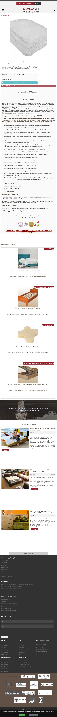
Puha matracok (40, 653)
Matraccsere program (6, 608)
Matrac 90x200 (4, 668)
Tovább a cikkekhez (28, 553)
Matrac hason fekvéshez (42, 649)
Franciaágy (21, 650)
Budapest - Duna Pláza (24, 664)
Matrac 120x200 (4, 669)
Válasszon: (4, 74)
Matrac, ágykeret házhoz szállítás (9, 603)
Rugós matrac (4, 654)
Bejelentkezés (22, 3)
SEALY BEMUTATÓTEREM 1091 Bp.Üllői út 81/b (11, 590)
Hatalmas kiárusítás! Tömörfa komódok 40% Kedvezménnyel (41, 512)
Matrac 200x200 (5, 661)
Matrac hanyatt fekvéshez (42, 654)
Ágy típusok (21, 643)
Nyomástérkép (4, 601)
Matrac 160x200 (4, 662)
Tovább (5, 450)
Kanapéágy (21, 645)
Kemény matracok (40, 647)
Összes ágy (21, 647)
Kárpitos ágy (21, 652)
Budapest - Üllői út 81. (24, 661)
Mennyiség (4, 79)
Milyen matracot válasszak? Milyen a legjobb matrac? (42, 429)
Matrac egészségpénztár (12, 676)
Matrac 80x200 (4, 664)
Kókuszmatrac (4, 643)
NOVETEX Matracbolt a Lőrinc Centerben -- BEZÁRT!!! (40, 470)
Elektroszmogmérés (5, 599)
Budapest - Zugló (23, 662)
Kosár (37, 3)
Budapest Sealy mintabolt (25, 666)
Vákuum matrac (4, 645)
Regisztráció (29, 3)
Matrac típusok (4, 650)
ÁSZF (34, 709)
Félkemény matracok (41, 651)
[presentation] (12, 632)
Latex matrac (4, 647)
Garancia (3, 604)
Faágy (20, 654)
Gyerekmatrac (4, 649)
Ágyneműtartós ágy (23, 649)
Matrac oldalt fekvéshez (42, 646)
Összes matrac (4, 652)
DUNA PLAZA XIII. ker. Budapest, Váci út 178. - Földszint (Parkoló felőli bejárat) (18, 584)
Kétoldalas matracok (41, 644)
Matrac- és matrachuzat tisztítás (8, 610)
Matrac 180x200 (4, 666)
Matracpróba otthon (5, 606)
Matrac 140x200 (4, 671)
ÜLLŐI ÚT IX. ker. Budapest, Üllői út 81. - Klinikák (11, 586)
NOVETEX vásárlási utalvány (7, 612)
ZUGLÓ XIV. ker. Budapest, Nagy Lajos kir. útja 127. (12, 588)
